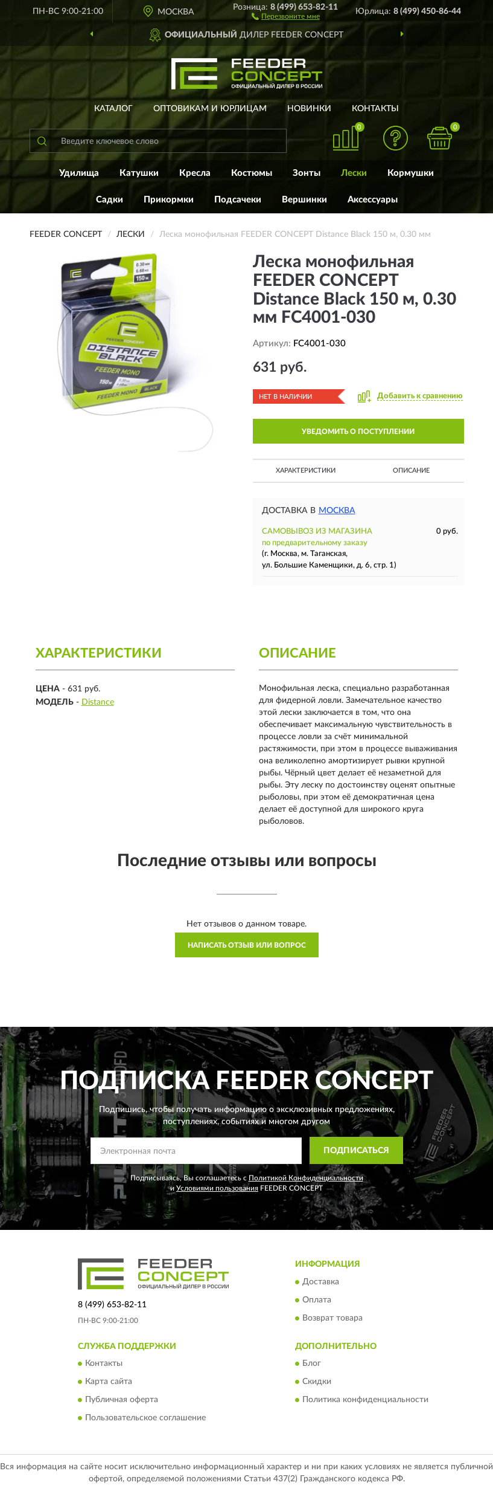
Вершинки (304, 199)
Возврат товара (332, 1318)
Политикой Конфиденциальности (306, 1178)
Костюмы (251, 173)
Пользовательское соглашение (145, 1418)
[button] (286, 15)
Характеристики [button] (306, 470)
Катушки (139, 173)
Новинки (309, 109)
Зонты (306, 173)
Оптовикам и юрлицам (210, 109)
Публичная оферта (121, 1400)
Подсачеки (237, 199)
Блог (311, 1364)
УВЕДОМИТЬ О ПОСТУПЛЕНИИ (358, 431)
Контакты (375, 109)
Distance (97, 702)
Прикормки (169, 199)
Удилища (79, 173)
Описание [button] (411, 470)
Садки (109, 199)
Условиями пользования (217, 1188)
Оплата (316, 1300)
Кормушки (410, 173)
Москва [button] (337, 510)
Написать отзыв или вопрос (247, 945)
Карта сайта (108, 1382)
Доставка (320, 1282)
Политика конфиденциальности (365, 1400)
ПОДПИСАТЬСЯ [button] (356, 1151)
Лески (354, 173)
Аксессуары (373, 199)
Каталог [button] (113, 109)
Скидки (316, 1382)
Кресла (195, 173)
